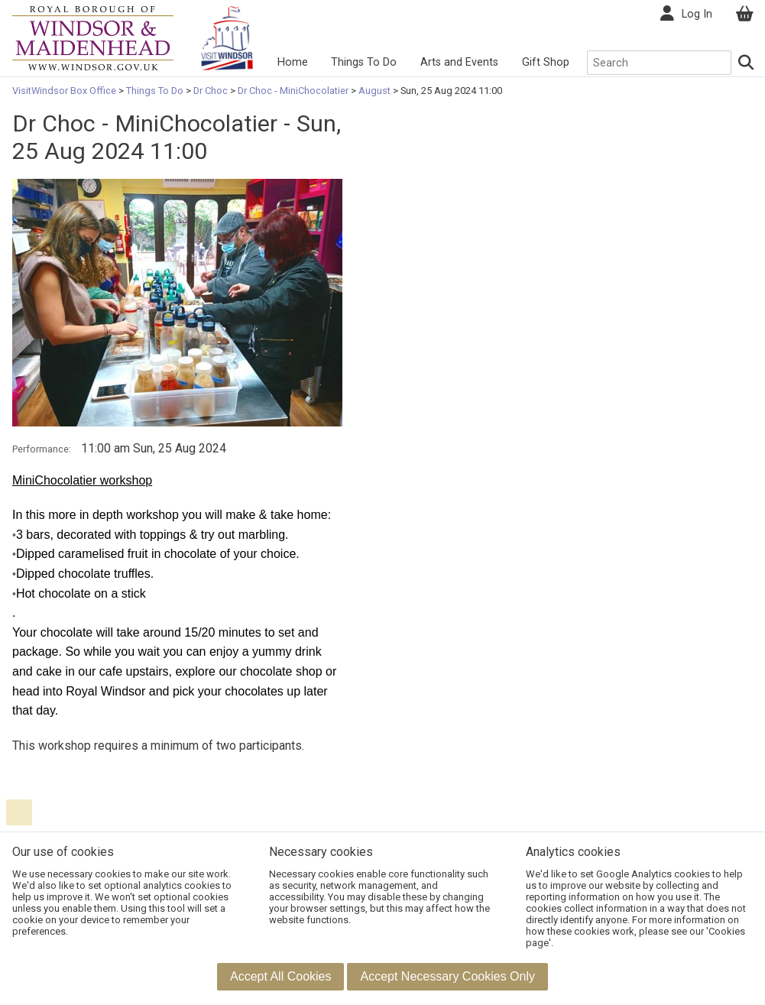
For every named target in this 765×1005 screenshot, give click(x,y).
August (374, 90)
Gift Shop (545, 62)
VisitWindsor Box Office (65, 90)
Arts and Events (459, 62)
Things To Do (364, 62)
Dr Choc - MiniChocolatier (293, 90)
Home (292, 62)
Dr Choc (210, 90)
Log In (697, 14)
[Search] (747, 62)
